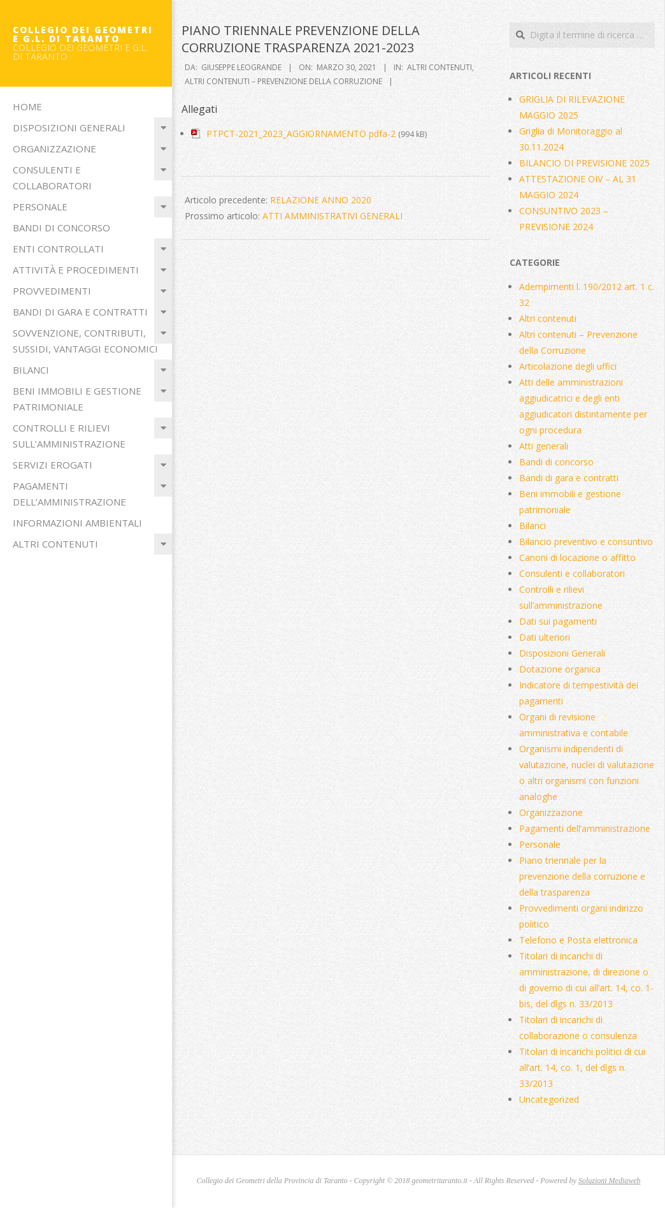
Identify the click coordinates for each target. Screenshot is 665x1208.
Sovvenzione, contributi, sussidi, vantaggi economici (85, 340)
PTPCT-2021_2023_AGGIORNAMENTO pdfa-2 (301, 133)
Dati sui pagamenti (558, 621)
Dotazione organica (560, 669)
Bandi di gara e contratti (80, 311)
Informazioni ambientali (77, 522)
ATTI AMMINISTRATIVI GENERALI (332, 216)
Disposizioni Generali (69, 127)
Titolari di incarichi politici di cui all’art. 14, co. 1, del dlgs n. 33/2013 (582, 1067)
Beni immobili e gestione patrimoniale (77, 398)
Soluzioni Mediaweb (609, 1180)
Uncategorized (549, 1099)
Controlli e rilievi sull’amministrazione (69, 435)
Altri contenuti (55, 543)
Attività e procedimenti (76, 269)
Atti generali (543, 446)
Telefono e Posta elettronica (578, 940)
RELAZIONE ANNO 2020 (320, 200)
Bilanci (31, 369)
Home (27, 106)
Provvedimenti (52, 290)
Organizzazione (54, 148)
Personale (40, 206)
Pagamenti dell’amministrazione (69, 493)
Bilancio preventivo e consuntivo (586, 541)
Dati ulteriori (544, 637)
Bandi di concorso (61, 227)
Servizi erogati (52, 464)
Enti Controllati (58, 248)
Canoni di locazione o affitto (577, 557)
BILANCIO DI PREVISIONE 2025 (584, 163)
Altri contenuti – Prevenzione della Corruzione (283, 81)
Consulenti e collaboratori (52, 177)
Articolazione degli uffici (568, 366)
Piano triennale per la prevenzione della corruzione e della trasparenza (582, 876)
